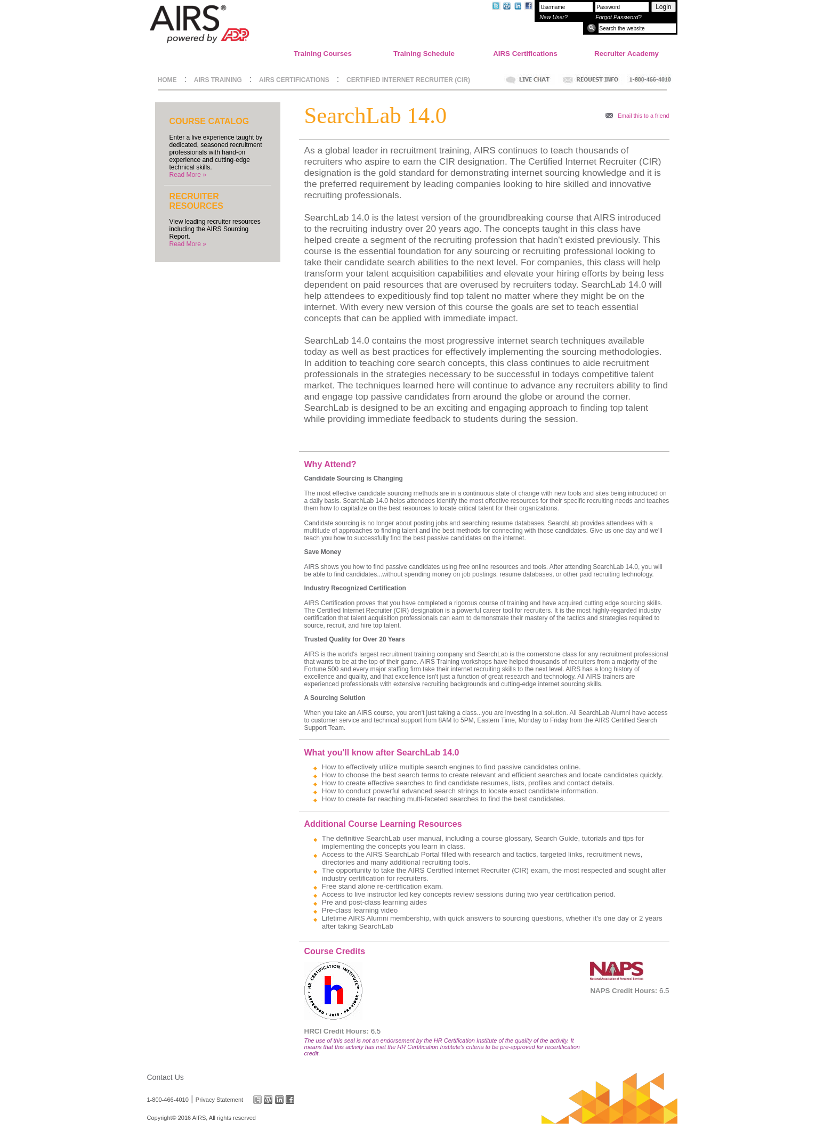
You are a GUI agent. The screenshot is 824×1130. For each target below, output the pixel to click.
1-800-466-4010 (168, 1099)
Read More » (187, 174)
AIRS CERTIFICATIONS (294, 80)
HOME (167, 80)
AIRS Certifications (525, 54)
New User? (553, 17)
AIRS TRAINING (218, 80)
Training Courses (323, 54)
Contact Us (165, 1077)
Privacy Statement (219, 1099)
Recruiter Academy (626, 54)
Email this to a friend (643, 115)
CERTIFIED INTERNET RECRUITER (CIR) (408, 80)
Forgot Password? (618, 17)
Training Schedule (424, 54)
